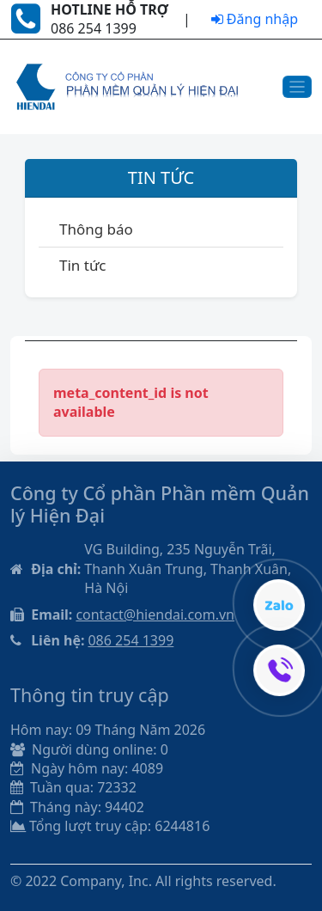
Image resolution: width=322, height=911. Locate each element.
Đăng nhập (254, 18)
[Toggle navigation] (298, 87)
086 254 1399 (130, 640)
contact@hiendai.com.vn (155, 614)
